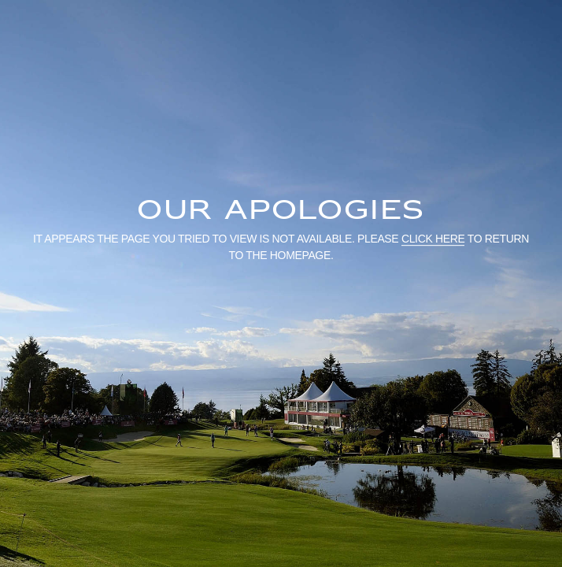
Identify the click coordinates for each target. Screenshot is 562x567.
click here (433, 238)
